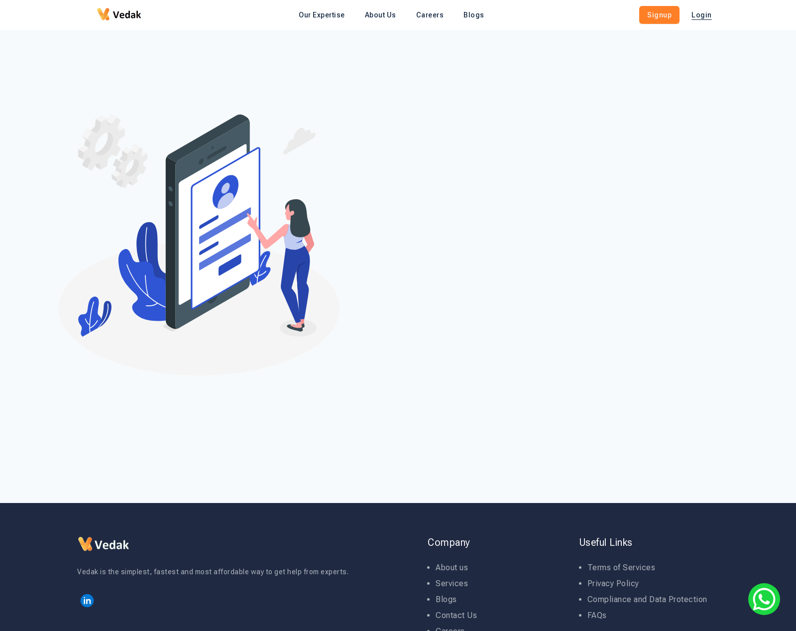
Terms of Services (621, 567)
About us (452, 567)
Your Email (531, 214)
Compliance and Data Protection (647, 599)
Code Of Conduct (577, 263)
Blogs (446, 599)
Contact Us (456, 615)
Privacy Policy (644, 263)
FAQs (597, 615)
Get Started (607, 289)
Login (701, 15)
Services (452, 583)
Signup (659, 15)
